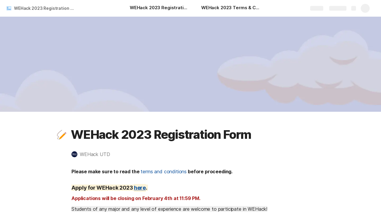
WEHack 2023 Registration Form (45, 8)
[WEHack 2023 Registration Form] (159, 8)
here (140, 188)
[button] (61, 134)
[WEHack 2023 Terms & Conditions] (231, 8)
